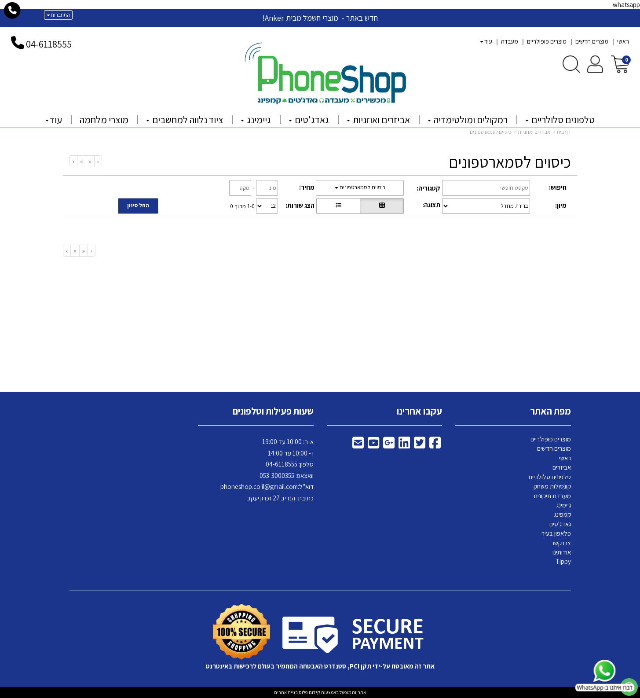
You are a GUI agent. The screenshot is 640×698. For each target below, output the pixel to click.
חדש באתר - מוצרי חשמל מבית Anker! (320, 18)
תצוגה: (431, 205)
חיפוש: (558, 187)
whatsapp (626, 4)
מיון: (561, 205)
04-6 (35, 44)
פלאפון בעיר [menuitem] (556, 533)
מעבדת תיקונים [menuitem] (552, 496)
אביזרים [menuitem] (561, 467)
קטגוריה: (428, 188)
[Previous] (90, 161)
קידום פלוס (309, 692)
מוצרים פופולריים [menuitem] (547, 41)
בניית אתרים (286, 692)
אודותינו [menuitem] (561, 552)
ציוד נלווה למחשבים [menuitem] (184, 120)
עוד (486, 41)
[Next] (81, 161)
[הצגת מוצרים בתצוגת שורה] (338, 206)
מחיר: (307, 187)
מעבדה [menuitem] (509, 41)
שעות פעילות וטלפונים (273, 411)
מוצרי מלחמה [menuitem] (104, 120)
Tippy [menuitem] (563, 561)
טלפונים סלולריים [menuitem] (560, 120)
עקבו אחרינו (419, 411)
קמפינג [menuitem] (562, 514)
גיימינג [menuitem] (256, 120)
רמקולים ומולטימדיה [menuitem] (468, 120)
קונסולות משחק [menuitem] (552, 486)
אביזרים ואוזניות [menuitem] (378, 120)
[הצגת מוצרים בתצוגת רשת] (382, 206)
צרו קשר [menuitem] (561, 543)
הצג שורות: (300, 205)
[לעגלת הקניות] (620, 63)
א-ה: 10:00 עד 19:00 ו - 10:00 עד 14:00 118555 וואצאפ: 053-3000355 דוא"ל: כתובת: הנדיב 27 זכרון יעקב (267, 469)
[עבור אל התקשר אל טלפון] (12, 10)
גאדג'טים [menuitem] (309, 120)
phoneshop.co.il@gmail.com (259, 486)
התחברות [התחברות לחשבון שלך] (58, 14)
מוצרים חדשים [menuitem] (591, 41)
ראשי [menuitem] (623, 41)
